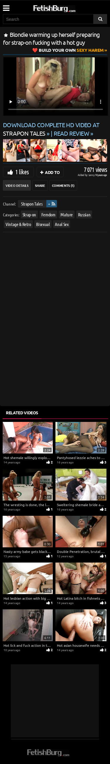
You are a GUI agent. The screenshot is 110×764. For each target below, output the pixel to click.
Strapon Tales (31, 203)
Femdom (48, 214)
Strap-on (29, 214)
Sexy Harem (71, 50)
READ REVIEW (71, 133)
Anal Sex (61, 224)
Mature (66, 214)
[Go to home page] (65, 7)
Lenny (92, 175)
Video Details (17, 185)
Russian (84, 214)
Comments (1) (63, 185)
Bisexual (43, 224)
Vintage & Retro (18, 224)
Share (40, 185)
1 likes (22, 171)
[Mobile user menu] (6, 6)
